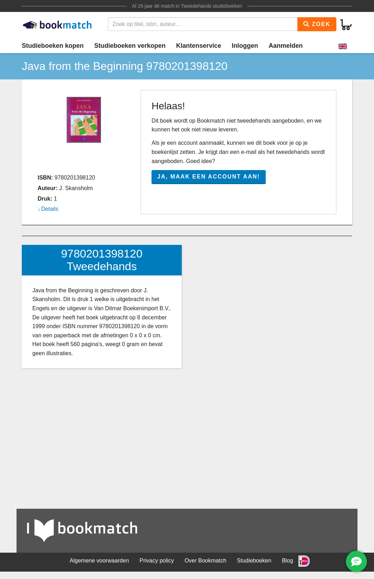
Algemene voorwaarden (99, 561)
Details (49, 209)
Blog (287, 561)
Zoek (316, 24)
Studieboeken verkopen (130, 45)
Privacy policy (157, 561)
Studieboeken (254, 561)
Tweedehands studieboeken (211, 6)
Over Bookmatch (205, 561)
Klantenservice (198, 45)
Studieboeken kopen (53, 45)
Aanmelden (286, 45)
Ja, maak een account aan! (208, 177)
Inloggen (245, 45)
